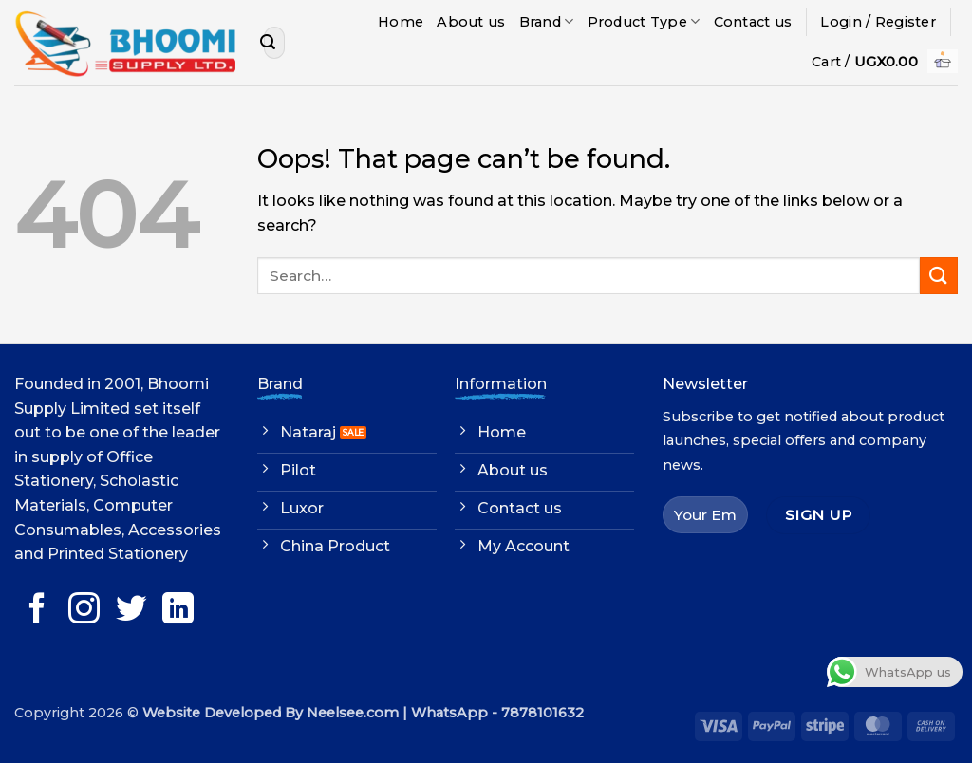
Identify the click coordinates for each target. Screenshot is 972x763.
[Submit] (268, 43)
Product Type (644, 21)
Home (400, 21)
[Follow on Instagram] (84, 610)
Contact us (753, 21)
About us (471, 21)
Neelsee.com (353, 712)
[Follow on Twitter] (131, 610)
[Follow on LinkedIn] (178, 610)
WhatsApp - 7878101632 (497, 712)
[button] (878, 22)
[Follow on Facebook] (37, 610)
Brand (546, 21)
